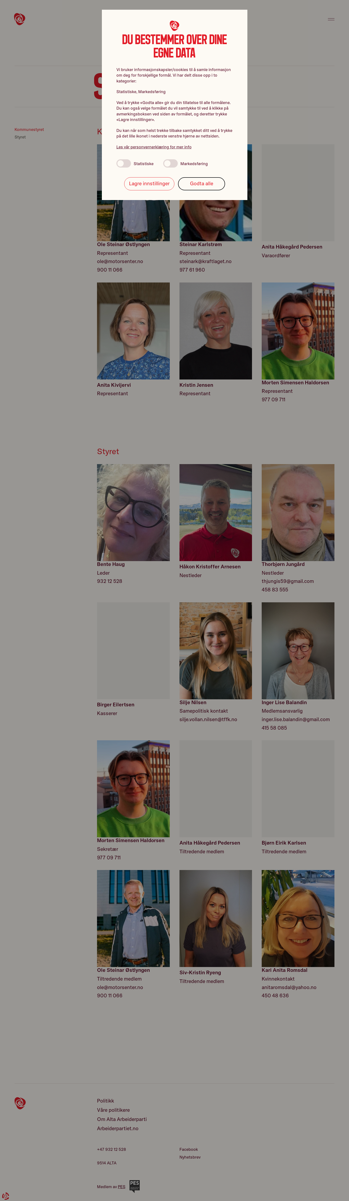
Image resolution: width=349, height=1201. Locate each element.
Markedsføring (185, 163)
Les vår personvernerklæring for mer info (154, 146)
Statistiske (135, 163)
